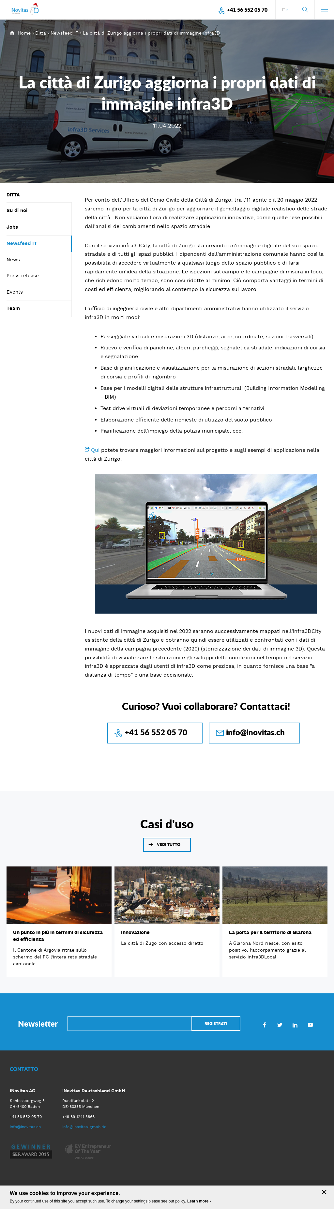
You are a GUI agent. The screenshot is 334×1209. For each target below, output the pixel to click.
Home (24, 33)
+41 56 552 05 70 (247, 10)
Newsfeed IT (64, 33)
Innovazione (135, 932)
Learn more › (199, 1201)
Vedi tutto (168, 844)
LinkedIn (295, 1024)
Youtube (310, 1024)
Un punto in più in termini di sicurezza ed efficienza (58, 935)
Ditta (40, 33)
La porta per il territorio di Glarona (270, 932)
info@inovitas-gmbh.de (84, 1127)
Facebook (264, 1024)
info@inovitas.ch (255, 732)
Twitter (280, 1024)
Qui (96, 450)
